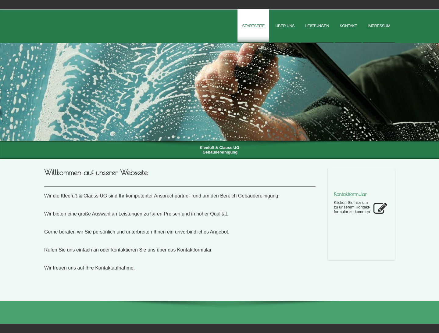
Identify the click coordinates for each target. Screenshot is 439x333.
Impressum (379, 26)
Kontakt (348, 26)
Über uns (284, 26)
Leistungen (317, 26)
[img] (219, 92)
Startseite (253, 26)
